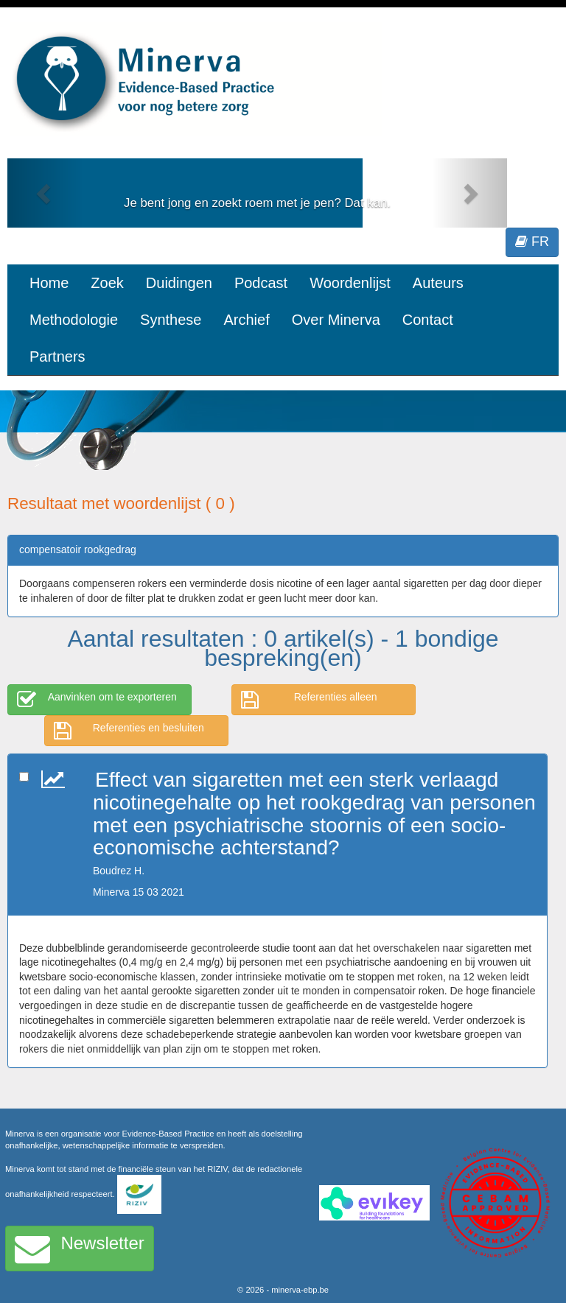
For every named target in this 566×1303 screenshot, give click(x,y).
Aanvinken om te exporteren (97, 699)
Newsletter (79, 1248)
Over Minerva (336, 320)
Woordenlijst (350, 283)
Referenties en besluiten (129, 730)
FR (532, 241)
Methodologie (73, 320)
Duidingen (179, 283)
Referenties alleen (309, 699)
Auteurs (438, 283)
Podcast (260, 283)
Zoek (107, 283)
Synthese (170, 320)
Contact (427, 320)
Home (49, 283)
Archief (246, 320)
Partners (57, 356)
